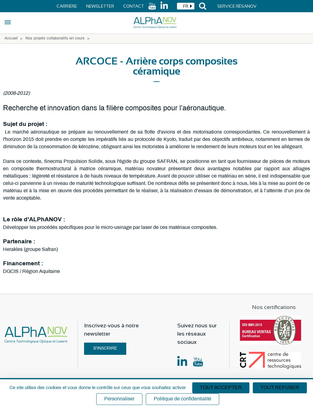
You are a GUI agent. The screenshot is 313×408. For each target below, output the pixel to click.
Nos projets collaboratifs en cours (55, 38)
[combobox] (185, 6)
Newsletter (100, 6)
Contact (133, 6)
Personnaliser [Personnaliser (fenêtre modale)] (119, 399)
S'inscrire (105, 349)
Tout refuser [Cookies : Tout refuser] (279, 387)
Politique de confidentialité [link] (182, 399)
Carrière (67, 6)
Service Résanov (236, 6)
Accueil (11, 38)
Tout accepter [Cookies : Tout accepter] (221, 387)
